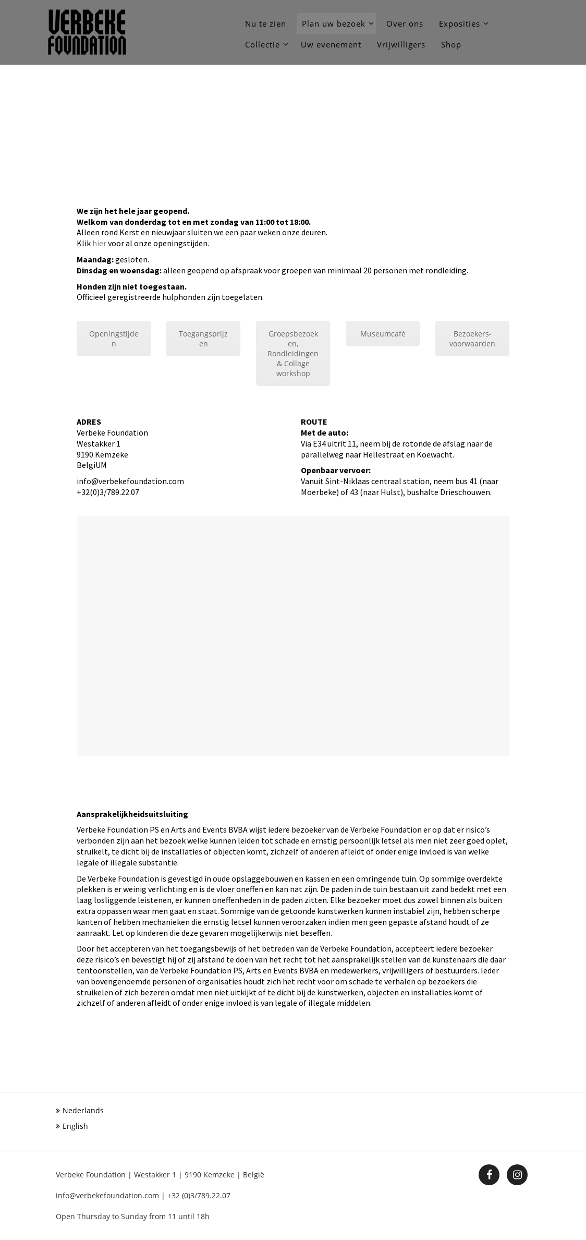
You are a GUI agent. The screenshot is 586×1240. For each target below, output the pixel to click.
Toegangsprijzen (203, 338)
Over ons (404, 23)
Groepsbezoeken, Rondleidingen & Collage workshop (293, 353)
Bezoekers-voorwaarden (472, 338)
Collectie (262, 44)
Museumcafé (383, 334)
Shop (451, 44)
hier (99, 243)
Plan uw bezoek (333, 23)
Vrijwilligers (401, 44)
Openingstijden (114, 338)
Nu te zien (265, 23)
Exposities (459, 23)
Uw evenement (331, 44)
